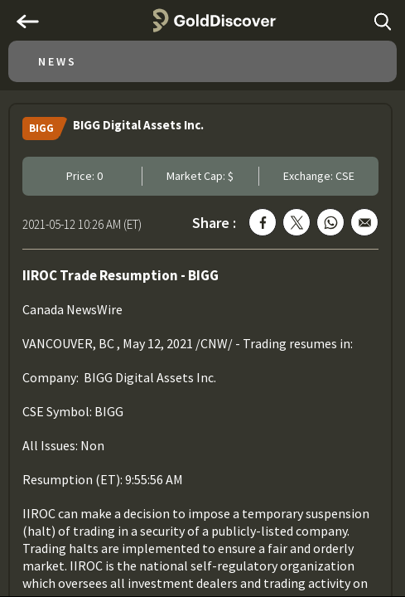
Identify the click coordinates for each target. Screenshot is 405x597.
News (57, 61)
